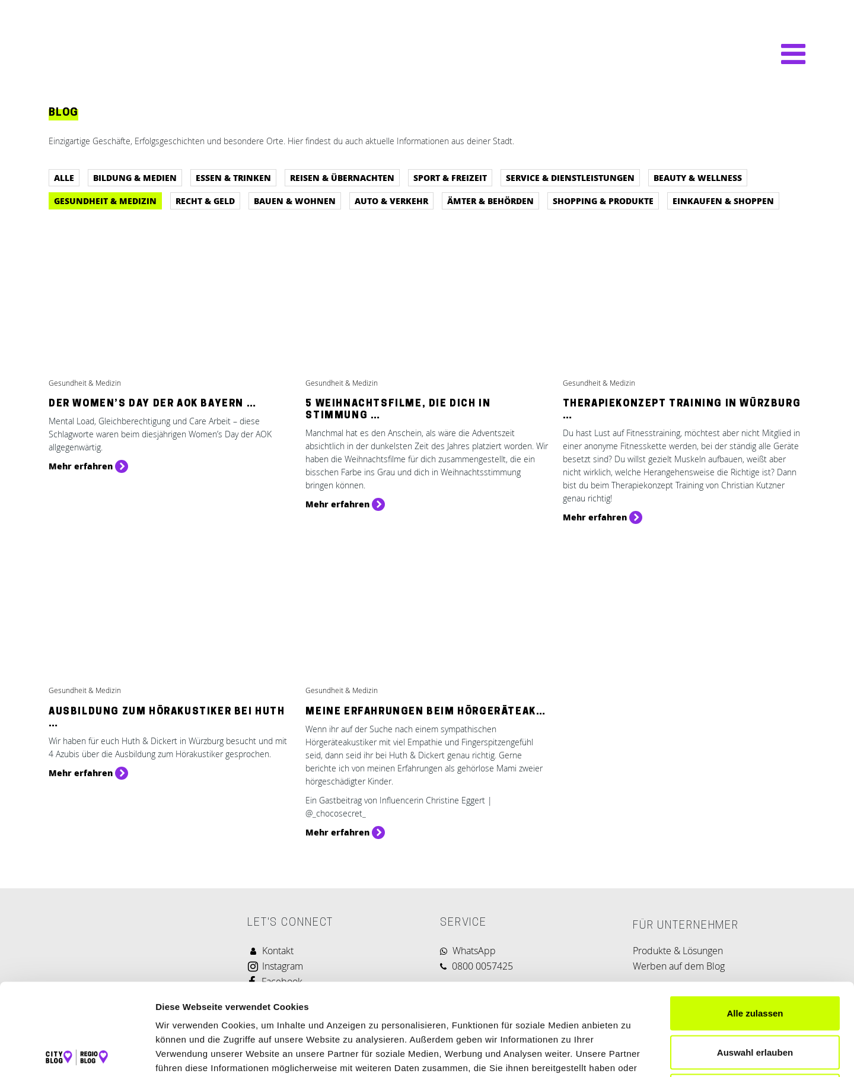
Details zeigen (631, 1054)
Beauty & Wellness (698, 177)
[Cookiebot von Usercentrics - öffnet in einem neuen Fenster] (77, 1054)
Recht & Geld (205, 200)
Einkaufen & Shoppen (723, 200)
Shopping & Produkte (603, 200)
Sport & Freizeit (450, 177)
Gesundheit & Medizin (105, 200)
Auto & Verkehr (391, 200)
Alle (64, 177)
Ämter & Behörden (490, 200)
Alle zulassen (754, 921)
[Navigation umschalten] (787, 54)
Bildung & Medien (135, 177)
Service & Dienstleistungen (570, 177)
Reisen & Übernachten (342, 177)
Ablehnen (755, 999)
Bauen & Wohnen (295, 200)
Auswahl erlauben (755, 960)
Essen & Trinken (233, 177)
